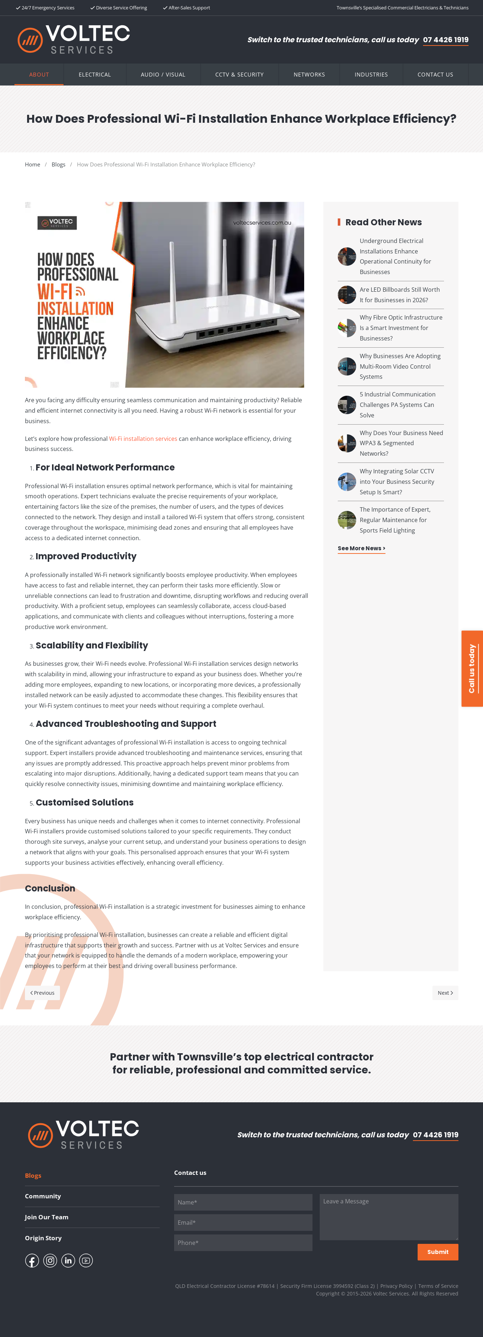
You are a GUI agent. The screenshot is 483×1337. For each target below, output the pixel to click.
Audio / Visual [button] (163, 74)
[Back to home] (73, 39)
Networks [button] (309, 74)
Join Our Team (47, 1217)
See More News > (361, 548)
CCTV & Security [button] (239, 74)
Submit (438, 1252)
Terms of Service (438, 1285)
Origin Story (43, 1238)
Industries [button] (371, 74)
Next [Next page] (445, 992)
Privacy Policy (396, 1285)
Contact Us (435, 74)
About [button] (39, 74)
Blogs (33, 1175)
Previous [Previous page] (42, 992)
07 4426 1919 (446, 40)
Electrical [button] (95, 74)
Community (43, 1196)
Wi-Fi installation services (143, 439)
